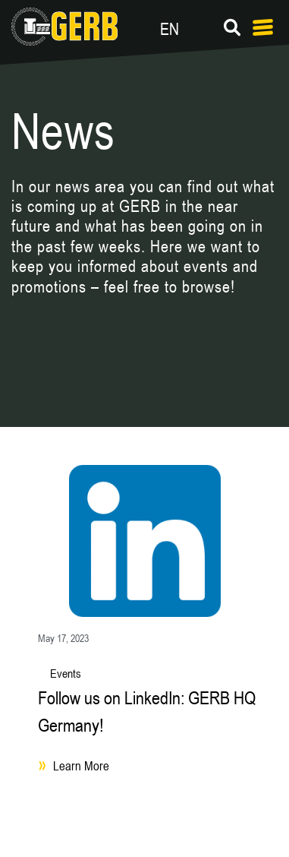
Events (65, 673)
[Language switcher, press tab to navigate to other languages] (207, 26)
